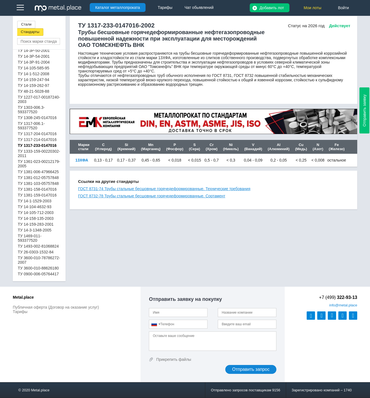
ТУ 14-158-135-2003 (36, 218)
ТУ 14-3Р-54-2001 (34, 56)
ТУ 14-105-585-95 (33, 68)
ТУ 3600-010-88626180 (38, 268)
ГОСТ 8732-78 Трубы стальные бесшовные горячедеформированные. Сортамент (151, 196)
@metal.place (343, 305)
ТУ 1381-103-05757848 (38, 183)
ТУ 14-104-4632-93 (34, 207)
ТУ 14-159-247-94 (33, 79)
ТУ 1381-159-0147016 (37, 195)
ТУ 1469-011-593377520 (29, 238)
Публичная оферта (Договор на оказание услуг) (56, 307)
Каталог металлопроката (117, 7)
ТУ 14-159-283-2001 (36, 224)
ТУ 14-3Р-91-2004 (34, 62)
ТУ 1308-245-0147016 (37, 117)
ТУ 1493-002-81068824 (38, 246)
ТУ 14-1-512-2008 (33, 74)
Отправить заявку (364, 110)
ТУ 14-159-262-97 (33, 85)
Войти (343, 8)
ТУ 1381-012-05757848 (38, 177)
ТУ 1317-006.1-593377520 (31, 125)
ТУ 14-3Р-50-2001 (34, 50)
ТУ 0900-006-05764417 (38, 274)
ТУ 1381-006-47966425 (38, 172)
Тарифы (20, 311)
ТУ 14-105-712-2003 (36, 212)
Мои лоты (312, 8)
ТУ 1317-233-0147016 (37, 145)
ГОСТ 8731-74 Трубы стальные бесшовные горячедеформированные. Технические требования (164, 189)
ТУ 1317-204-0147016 (37, 134)
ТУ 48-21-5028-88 (33, 91)
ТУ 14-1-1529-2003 (34, 201)
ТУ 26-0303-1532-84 (36, 252)
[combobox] (155, 324)
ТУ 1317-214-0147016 (37, 139)
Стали (26, 24)
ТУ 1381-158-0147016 (37, 189)
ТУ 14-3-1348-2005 (34, 230)
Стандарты (30, 32)
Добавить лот (271, 8)
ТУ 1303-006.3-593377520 (31, 109)
